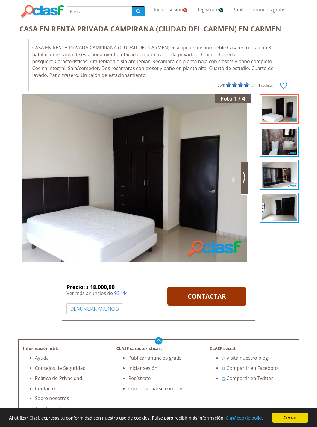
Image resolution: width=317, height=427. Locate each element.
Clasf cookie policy (244, 418)
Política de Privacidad (58, 378)
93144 (121, 293)
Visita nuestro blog (245, 358)
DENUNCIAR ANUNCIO (94, 309)
